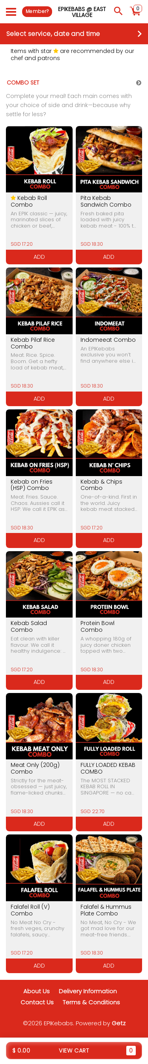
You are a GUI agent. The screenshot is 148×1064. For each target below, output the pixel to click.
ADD (39, 257)
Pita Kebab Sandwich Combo (106, 201)
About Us (36, 991)
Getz (119, 1023)
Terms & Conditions (91, 1002)
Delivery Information (88, 991)
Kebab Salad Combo (29, 626)
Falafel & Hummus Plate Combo (106, 910)
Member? (37, 11)
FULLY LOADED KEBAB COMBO (108, 768)
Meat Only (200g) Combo (35, 768)
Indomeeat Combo (108, 340)
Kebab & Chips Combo (101, 485)
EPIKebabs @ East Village (82, 12)
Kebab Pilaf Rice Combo (33, 343)
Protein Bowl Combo (97, 626)
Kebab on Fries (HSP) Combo (31, 485)
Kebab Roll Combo (29, 201)
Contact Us (37, 1002)
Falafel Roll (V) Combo (30, 910)
